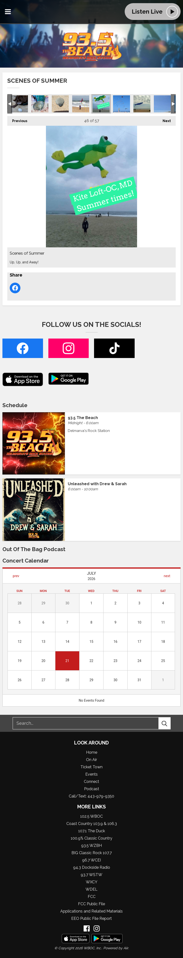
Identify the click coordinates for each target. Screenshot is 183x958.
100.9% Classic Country (91, 838)
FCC (92, 896)
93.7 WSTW (91, 874)
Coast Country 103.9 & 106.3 (91, 823)
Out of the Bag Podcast (33, 549)
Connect (91, 781)
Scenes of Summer (19, 103)
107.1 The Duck (91, 831)
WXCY (91, 882)
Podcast (91, 789)
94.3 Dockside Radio (91, 867)
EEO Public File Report (91, 918)
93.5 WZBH (91, 845)
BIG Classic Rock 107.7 (91, 853)
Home (91, 752)
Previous (17, 119)
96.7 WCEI (91, 860)
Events (91, 774)
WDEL (91, 889)
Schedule (14, 405)
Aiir (125, 948)
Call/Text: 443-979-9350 (91, 796)
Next (164, 119)
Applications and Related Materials (91, 911)
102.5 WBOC (91, 816)
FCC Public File (91, 904)
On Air (91, 759)
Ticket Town (91, 767)
